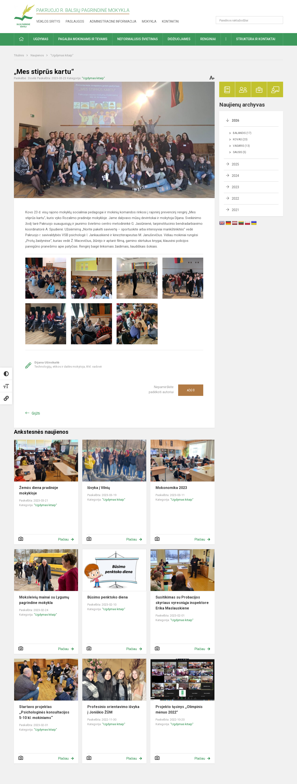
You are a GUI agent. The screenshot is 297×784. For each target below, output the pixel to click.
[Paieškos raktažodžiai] (249, 20)
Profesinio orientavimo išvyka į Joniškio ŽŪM (113, 709)
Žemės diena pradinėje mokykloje (38, 490)
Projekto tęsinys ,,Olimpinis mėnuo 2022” (179, 709)
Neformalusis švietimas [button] (137, 39)
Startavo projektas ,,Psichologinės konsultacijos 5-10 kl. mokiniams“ (44, 712)
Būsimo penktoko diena (107, 597)
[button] (252, 9)
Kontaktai (170, 21)
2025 (235, 164)
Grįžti (36, 413)
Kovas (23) (240, 139)
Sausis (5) (239, 152)
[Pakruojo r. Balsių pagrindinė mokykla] (24, 15)
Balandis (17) (242, 133)
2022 (235, 198)
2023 (235, 187)
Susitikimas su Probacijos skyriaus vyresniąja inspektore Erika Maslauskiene (182, 602)
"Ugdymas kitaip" (61, 55)
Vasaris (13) (241, 145)
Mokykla (149, 21)
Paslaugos (75, 21)
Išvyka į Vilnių (98, 488)
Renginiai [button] (208, 39)
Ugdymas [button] (40, 39)
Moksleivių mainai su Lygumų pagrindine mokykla (44, 600)
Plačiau (63, 539)
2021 (235, 210)
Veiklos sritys (48, 21)
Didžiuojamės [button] (179, 39)
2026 (235, 120)
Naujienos (37, 55)
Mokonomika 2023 (171, 488)
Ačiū (191, 390)
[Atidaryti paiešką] (278, 20)
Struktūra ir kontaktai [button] (255, 39)
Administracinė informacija (113, 21)
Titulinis (19, 55)
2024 (235, 176)
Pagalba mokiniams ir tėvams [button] (82, 39)
